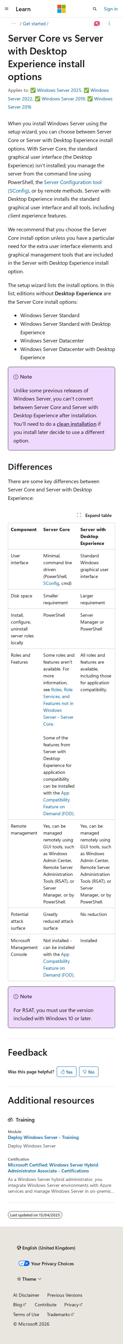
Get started (34, 23)
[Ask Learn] (97, 23)
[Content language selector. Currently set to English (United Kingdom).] (46, 1248)
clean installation (76, 423)
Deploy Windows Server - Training (43, 1137)
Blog (17, 1304)
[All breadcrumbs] (13, 23)
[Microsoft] (61, 9)
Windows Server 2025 (59, 90)
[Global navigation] (6, 9)
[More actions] (109, 23)
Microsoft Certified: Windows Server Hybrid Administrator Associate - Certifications (53, 1168)
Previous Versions (64, 1295)
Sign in (111, 9)
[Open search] (94, 9)
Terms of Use (26, 1314)
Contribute (45, 1304)
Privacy (71, 1304)
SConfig (51, 583)
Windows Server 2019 (63, 98)
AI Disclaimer (26, 1295)
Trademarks (58, 1314)
